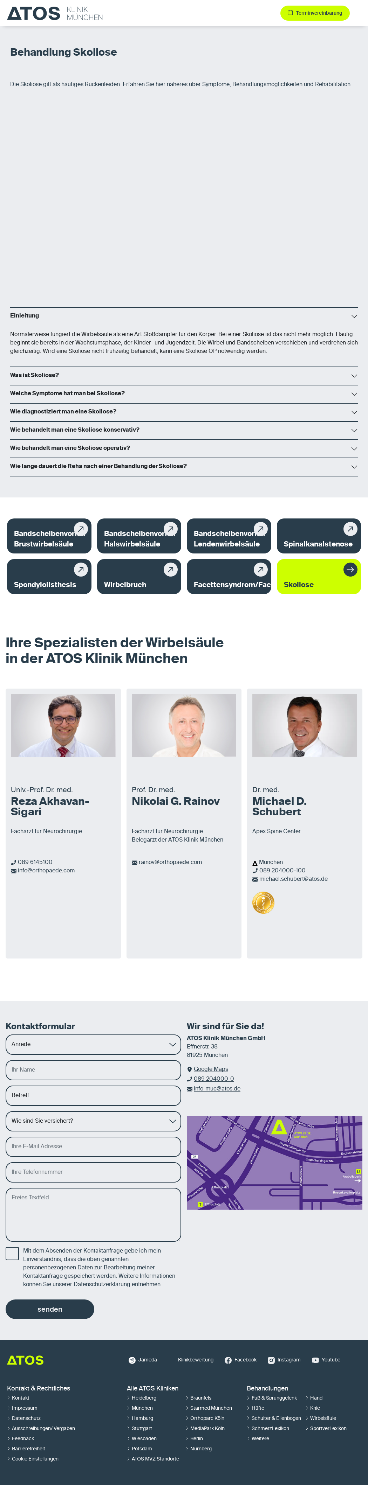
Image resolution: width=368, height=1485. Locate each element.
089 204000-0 (214, 1079)
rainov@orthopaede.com (170, 862)
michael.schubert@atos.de (293, 879)
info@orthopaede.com (46, 871)
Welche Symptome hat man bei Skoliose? (67, 394)
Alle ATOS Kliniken (152, 1389)
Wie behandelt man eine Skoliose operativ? (70, 448)
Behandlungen (267, 1389)
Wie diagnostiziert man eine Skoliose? (63, 412)
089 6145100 (35, 862)
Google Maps (211, 1069)
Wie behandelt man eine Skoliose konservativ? (74, 430)
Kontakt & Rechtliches (38, 1389)
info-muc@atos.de (217, 1089)
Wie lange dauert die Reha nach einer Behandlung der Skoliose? (98, 466)
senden (50, 1309)
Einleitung (24, 316)
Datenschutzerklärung (102, 1285)
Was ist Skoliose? (34, 375)
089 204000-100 (282, 871)
